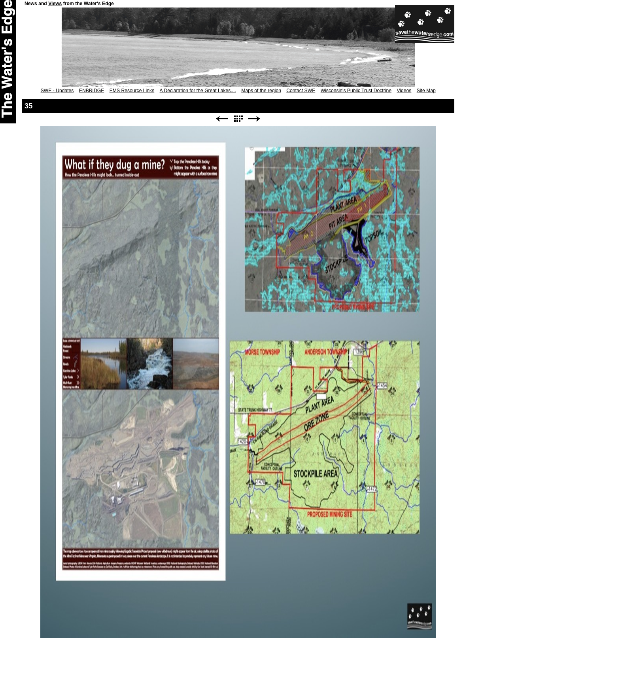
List (238, 119)
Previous (222, 119)
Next (254, 119)
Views (55, 3)
